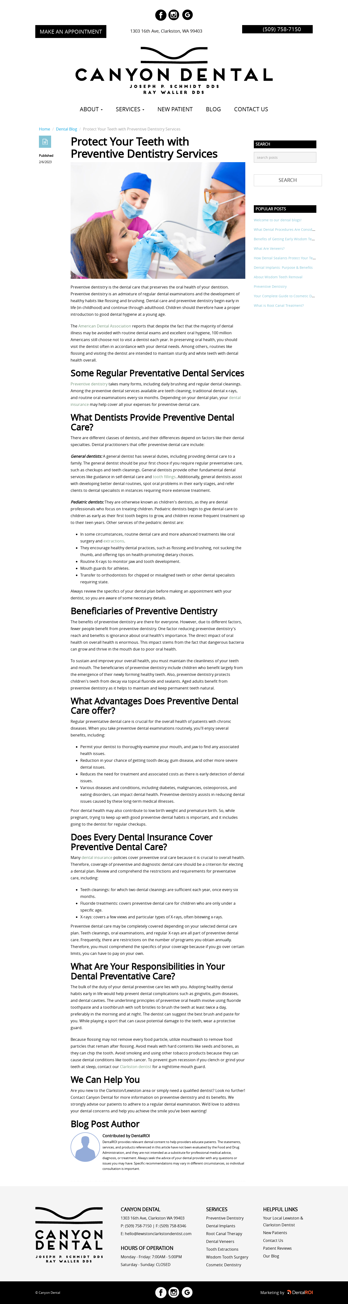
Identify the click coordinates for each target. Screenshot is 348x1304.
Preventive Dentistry (270, 286)
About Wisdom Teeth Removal (278, 277)
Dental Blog (66, 129)
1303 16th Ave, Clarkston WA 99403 (152, 1218)
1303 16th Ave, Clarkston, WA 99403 (166, 31)
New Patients (275, 1232)
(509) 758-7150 (282, 29)
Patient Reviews (277, 1248)
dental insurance (97, 857)
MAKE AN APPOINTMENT (71, 31)
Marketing (269, 1292)
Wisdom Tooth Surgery (227, 1257)
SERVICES (130, 109)
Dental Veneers (220, 1241)
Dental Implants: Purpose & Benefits (283, 267)
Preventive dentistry (89, 384)
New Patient (175, 109)
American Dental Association (104, 326)
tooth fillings (164, 476)
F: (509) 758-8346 (171, 1226)
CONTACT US (251, 109)
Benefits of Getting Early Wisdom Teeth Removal (293, 239)
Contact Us (273, 1240)
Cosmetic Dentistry (223, 1264)
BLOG (213, 109)
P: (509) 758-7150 (136, 1226)
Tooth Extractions (222, 1249)
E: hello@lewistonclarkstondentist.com (156, 1233)
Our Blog (271, 1256)
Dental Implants (220, 1226)
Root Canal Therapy (224, 1233)
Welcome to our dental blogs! (278, 220)
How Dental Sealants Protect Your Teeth (286, 258)
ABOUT (91, 109)
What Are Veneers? (269, 248)
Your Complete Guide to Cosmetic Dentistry (289, 296)
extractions (113, 541)
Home (44, 129)
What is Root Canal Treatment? (279, 305)
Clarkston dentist (135, 1066)
